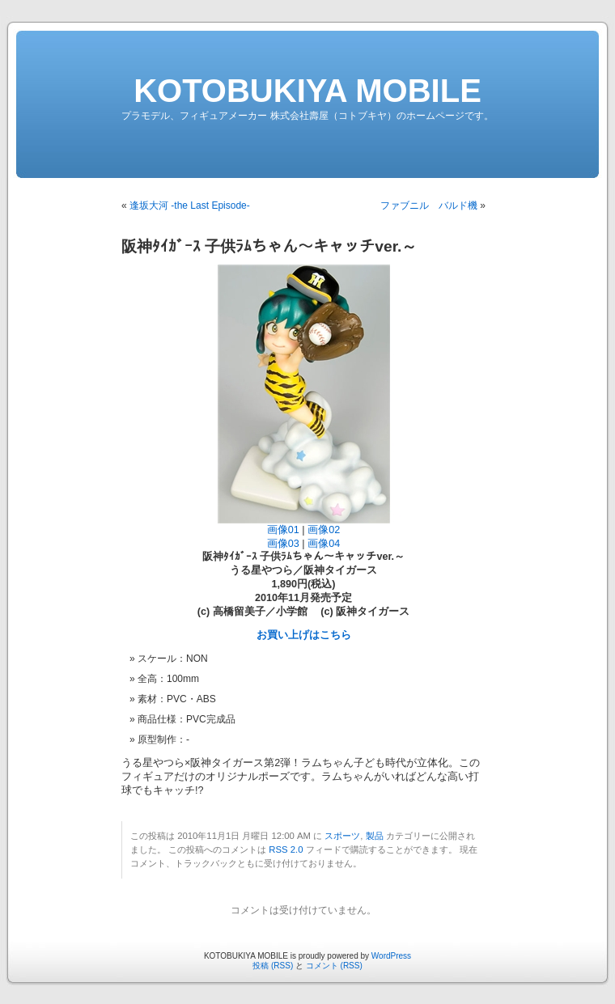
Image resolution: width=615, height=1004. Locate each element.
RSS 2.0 (286, 849)
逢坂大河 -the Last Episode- (189, 205)
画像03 (283, 543)
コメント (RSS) (334, 965)
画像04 (324, 543)
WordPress (391, 955)
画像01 (283, 530)
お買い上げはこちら (304, 635)
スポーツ (342, 836)
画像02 (324, 530)
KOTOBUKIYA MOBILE (307, 90)
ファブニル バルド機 (428, 205)
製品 (375, 836)
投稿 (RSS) (272, 965)
